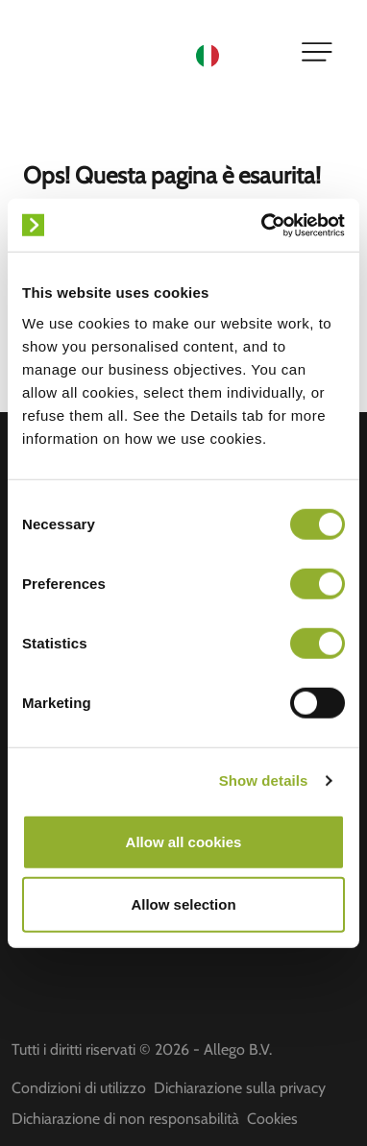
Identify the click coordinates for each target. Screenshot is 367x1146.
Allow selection (183, 904)
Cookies (272, 1118)
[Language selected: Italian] (236, 54)
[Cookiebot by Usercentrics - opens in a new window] (263, 224)
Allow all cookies (184, 841)
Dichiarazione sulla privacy (240, 1088)
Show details (263, 780)
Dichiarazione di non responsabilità (125, 1118)
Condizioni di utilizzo (79, 1088)
